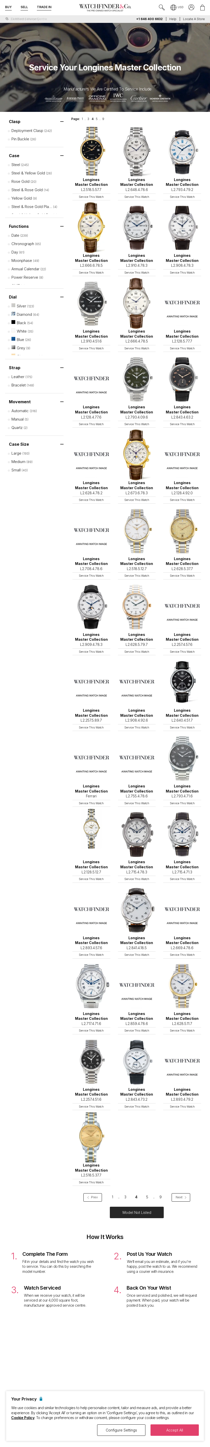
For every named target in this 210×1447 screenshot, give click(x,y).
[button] (177, 8)
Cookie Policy (23, 1417)
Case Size (19, 444)
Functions (19, 226)
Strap (14, 367)
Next (181, 1197)
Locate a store (194, 19)
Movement (20, 401)
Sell (24, 7)
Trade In (44, 7)
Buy (8, 7)
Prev (92, 1197)
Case (14, 155)
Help (172, 19)
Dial (13, 297)
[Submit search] (162, 8)
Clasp (14, 121)
